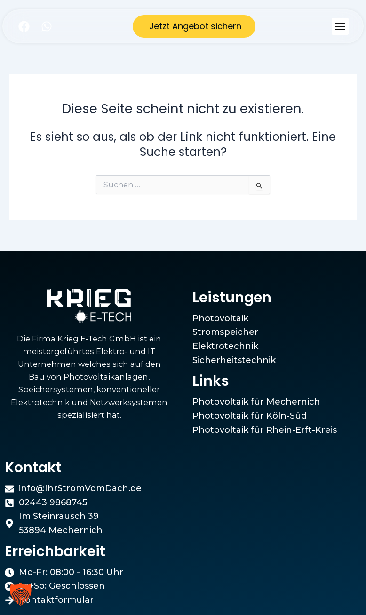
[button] (340, 26)
